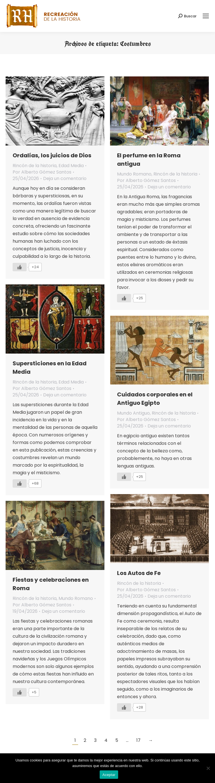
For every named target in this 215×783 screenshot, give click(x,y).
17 (138, 740)
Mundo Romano (134, 174)
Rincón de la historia (35, 165)
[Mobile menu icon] (205, 16)
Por (42, 172)
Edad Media (71, 165)
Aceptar (109, 775)
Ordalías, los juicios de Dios (52, 155)
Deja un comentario (65, 178)
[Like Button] (20, 267)
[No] (208, 768)
